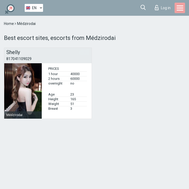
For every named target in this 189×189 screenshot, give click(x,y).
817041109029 (19, 58)
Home (9, 24)
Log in (163, 7)
